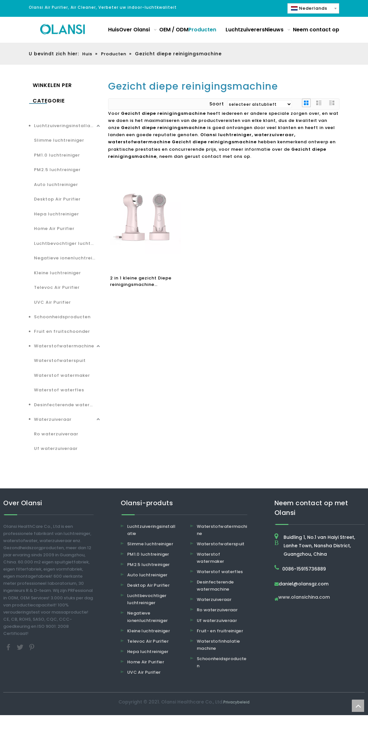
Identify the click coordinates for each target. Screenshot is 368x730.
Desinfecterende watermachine (68, 405)
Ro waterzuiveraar (56, 434)
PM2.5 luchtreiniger (57, 170)
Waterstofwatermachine (64, 346)
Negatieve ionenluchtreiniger (68, 258)
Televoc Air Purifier (57, 287)
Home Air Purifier (54, 228)
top (358, 706)
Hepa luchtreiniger (56, 214)
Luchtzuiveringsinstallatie (65, 126)
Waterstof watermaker (62, 375)
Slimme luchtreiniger (59, 140)
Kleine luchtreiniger (57, 273)
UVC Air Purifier (52, 302)
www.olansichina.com (304, 597)
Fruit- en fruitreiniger (220, 631)
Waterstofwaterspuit (60, 360)
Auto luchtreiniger (56, 184)
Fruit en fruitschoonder (62, 331)
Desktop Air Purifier (57, 199)
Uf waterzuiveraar (56, 448)
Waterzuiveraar (53, 419)
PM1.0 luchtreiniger (57, 155)
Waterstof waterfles (59, 390)
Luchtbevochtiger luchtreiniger (68, 243)
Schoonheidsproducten (62, 317)
